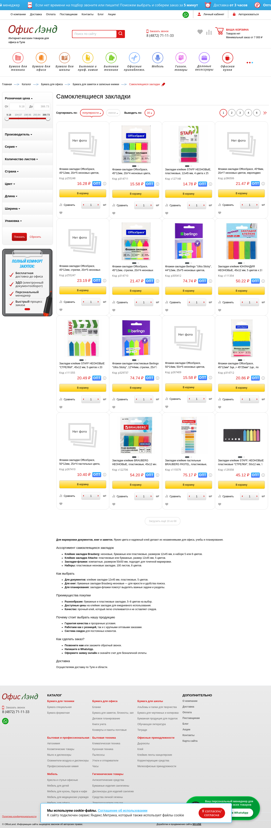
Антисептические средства (108, 780)
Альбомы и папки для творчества (157, 707)
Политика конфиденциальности (19, 816)
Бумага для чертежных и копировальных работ (165, 712)
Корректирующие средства (153, 760)
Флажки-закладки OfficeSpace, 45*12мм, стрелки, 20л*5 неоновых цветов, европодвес (79, 268)
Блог (101, 14)
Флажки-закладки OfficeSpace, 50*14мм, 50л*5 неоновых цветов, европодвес (185, 365)
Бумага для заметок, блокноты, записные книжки (121, 712)
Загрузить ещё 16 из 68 (162, 521)
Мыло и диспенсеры (59, 754)
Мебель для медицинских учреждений (69, 797)
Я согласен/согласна (211, 813)
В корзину (83, 193)
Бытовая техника (104, 737)
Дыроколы (143, 743)
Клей (140, 749)
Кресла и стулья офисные (62, 780)
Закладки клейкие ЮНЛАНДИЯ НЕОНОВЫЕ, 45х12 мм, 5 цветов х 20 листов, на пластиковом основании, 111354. (240, 268)
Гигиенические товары (107, 774)
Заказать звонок (158, 31)
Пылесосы (98, 754)
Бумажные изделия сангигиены (110, 785)
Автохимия (53, 743)
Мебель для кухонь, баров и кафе (67, 791)
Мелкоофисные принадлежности (156, 766)
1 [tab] (27, 309)
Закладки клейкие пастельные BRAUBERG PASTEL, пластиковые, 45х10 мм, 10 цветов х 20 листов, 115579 (186, 462)
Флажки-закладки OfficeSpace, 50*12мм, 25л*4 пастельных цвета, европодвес (79, 462)
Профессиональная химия (63, 766)
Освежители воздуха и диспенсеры (68, 760)
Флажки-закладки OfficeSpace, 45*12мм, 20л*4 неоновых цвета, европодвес (131, 171)
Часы (95, 766)
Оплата (51, 14)
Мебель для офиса (58, 802)
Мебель (52, 774)
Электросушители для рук (107, 802)
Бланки (96, 707)
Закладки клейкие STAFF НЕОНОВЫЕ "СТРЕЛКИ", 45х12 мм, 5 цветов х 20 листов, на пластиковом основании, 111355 (82, 365)
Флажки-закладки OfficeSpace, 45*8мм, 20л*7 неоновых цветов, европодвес (241, 171)
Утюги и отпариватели (105, 760)
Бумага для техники (60, 701)
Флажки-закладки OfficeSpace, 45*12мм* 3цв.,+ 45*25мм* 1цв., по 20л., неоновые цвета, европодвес (238, 365)
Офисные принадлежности (155, 737)
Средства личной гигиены (107, 797)
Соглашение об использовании (122, 811)
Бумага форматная (58, 712)
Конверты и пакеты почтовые (109, 729)
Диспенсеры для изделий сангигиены (114, 791)
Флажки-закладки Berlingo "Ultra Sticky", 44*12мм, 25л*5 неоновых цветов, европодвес (188, 268)
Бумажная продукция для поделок (157, 718)
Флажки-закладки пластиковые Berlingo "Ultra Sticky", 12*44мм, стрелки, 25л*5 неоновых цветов (135, 365)
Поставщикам (68, 14)
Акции (112, 14)
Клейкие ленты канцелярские (154, 754)
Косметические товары (60, 749)
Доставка (36, 14)
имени (113, 112)
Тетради (142, 729)
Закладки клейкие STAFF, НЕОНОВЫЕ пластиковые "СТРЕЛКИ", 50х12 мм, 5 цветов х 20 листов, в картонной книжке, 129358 (241, 462)
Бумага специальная (59, 707)
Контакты (87, 14)
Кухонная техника (102, 749)
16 (149, 112)
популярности (91, 112)
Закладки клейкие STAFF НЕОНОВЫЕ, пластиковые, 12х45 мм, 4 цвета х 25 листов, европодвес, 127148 (188, 171)
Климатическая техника (106, 743)
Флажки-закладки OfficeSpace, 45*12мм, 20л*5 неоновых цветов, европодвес (79, 171)
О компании (18, 14)
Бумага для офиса (105, 701)
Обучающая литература (151, 724)
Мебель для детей (58, 785)
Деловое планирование (106, 718)
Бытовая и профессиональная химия (73, 737)
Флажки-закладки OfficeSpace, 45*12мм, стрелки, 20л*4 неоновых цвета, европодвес (132, 268)
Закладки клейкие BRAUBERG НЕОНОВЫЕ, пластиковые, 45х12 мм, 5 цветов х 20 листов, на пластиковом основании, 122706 (134, 462)
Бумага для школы (150, 701)
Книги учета (99, 724)
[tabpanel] (27, 282)
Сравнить (67, 204)
